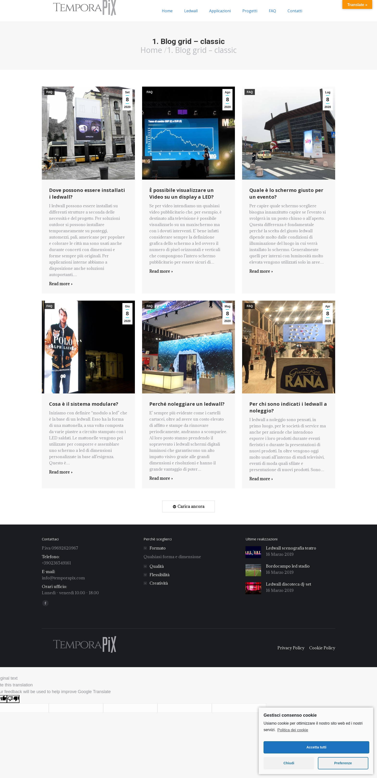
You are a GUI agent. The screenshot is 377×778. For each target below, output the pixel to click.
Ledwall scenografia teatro (291, 548)
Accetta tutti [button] (316, 747)
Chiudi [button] (288, 763)
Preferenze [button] (343, 763)
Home (151, 50)
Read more (61, 283)
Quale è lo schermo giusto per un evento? (286, 193)
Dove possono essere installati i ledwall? (87, 193)
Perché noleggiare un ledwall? (187, 404)
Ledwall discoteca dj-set (288, 584)
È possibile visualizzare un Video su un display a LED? (181, 193)
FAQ (49, 92)
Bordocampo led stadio (288, 566)
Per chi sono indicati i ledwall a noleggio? (288, 407)
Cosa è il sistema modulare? (83, 404)
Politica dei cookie (292, 730)
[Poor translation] (13, 699)
